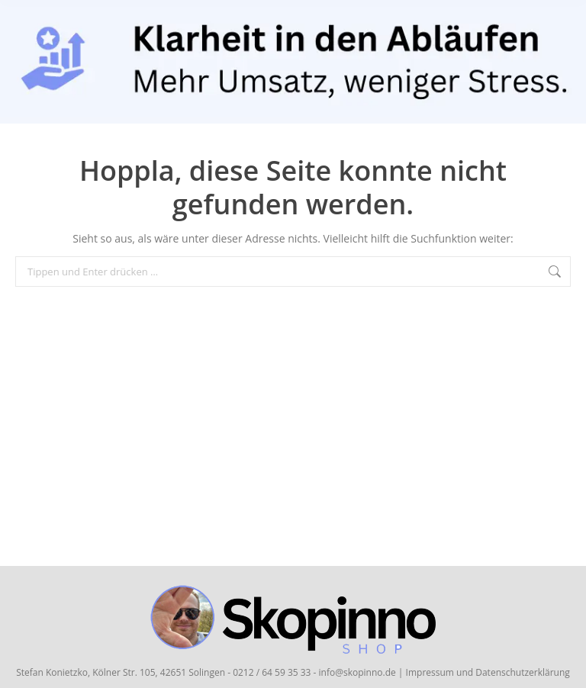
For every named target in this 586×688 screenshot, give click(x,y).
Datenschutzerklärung (522, 672)
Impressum (430, 672)
